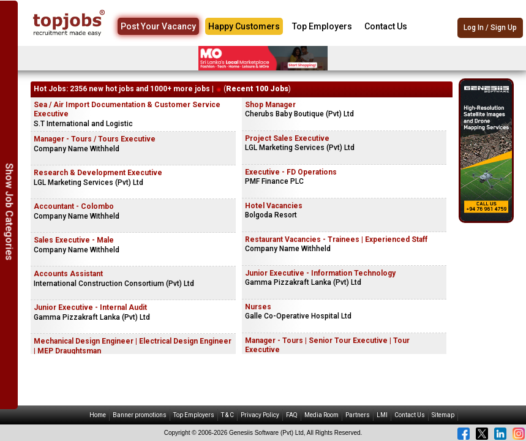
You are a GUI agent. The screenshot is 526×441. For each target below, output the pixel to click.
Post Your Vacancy (158, 26)
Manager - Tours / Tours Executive (95, 139)
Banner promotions (140, 415)
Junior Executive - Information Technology (320, 273)
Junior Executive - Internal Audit (90, 307)
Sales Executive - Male (74, 240)
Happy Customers (244, 26)
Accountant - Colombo (74, 206)
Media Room (321, 415)
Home (97, 415)
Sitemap (443, 415)
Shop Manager (270, 104)
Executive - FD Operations (291, 172)
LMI (382, 415)
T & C (227, 415)
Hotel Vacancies (273, 206)
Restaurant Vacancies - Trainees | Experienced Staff (336, 239)
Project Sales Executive (287, 138)
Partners (357, 415)
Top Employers (322, 26)
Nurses (258, 307)
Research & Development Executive (98, 172)
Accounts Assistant (68, 274)
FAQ (292, 415)
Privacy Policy (260, 415)
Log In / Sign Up (490, 27)
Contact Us (385, 26)
